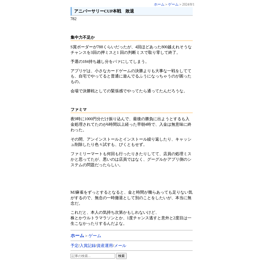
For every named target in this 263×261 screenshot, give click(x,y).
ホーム (159, 4)
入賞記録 (88, 245)
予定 (75, 245)
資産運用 (105, 245)
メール (120, 245)
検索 (121, 256)
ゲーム (173, 4)
